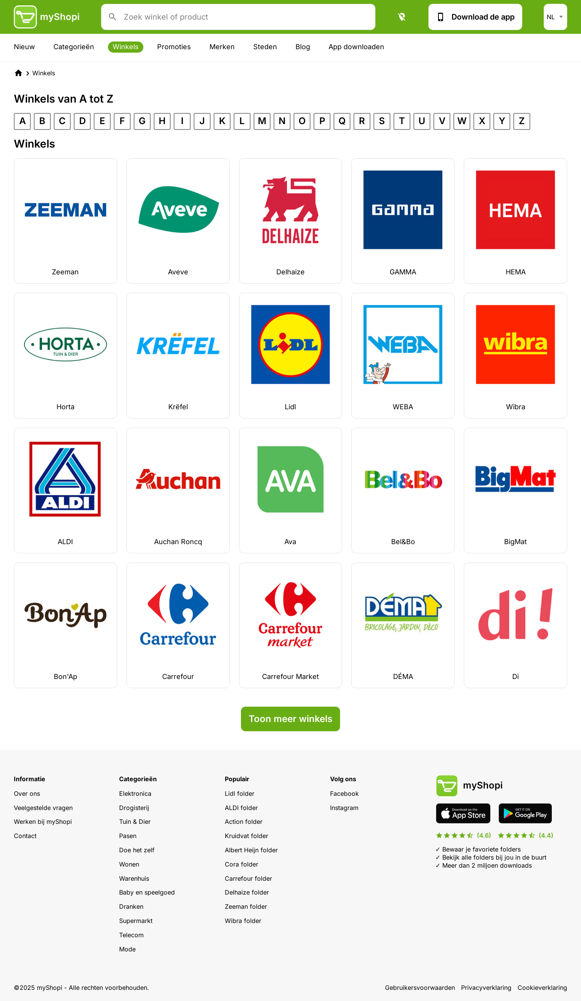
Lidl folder (239, 793)
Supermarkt (136, 921)
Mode (127, 949)
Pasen (127, 836)
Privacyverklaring (486, 987)
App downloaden (356, 47)
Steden (265, 47)
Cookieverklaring (542, 987)
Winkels (126, 47)
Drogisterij (134, 808)
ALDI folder (241, 808)
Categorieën (73, 47)
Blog (302, 47)
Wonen (129, 864)
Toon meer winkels (290, 718)
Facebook (344, 793)
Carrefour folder (248, 878)
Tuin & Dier (135, 821)
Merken (222, 47)
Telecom (131, 935)
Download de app (475, 17)
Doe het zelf (136, 850)
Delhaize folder (247, 892)
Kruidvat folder (246, 836)
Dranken (131, 906)
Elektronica (135, 793)
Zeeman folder (246, 906)
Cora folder (241, 864)
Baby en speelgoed (147, 892)
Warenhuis (134, 878)
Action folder (243, 821)
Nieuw (24, 47)
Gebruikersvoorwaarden (420, 987)
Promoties (174, 47)
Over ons (27, 793)
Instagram (344, 808)
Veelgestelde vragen (43, 808)
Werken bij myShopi (43, 821)
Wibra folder (243, 921)
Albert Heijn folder (251, 850)
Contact (25, 836)
